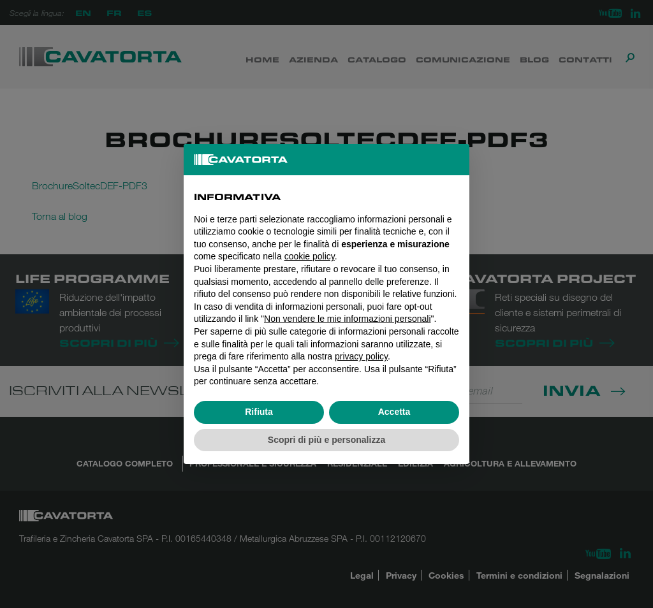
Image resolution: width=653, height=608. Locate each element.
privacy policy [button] (361, 356)
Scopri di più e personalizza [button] (326, 440)
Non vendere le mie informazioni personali (347, 319)
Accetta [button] (394, 412)
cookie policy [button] (309, 256)
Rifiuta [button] (259, 412)
